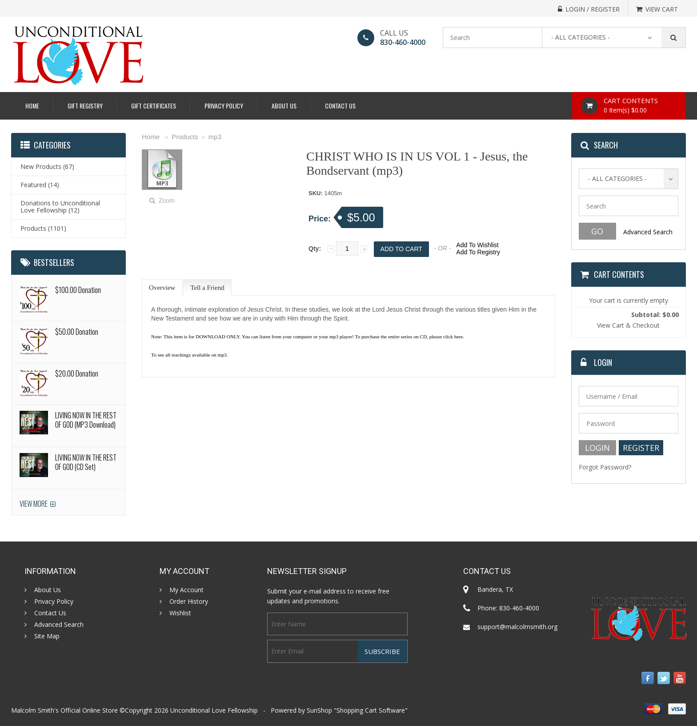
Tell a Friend (207, 287)
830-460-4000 (402, 42)
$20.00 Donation (76, 373)
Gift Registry (85, 105)
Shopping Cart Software (370, 710)
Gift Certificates (153, 105)
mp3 (214, 136)
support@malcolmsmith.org (517, 626)
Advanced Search (648, 232)
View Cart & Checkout (628, 325)
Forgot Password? (605, 467)
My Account (186, 590)
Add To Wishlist (477, 245)
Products (185, 136)
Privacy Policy (223, 105)
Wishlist (180, 613)
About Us (284, 105)
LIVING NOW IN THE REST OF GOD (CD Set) (85, 462)
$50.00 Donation (76, 331)
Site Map (47, 636)
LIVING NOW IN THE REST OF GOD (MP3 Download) (85, 420)
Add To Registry (478, 252)
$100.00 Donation (78, 290)
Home (32, 105)
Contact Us (340, 105)
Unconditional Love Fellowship (214, 710)
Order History (188, 601)
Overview (162, 287)
